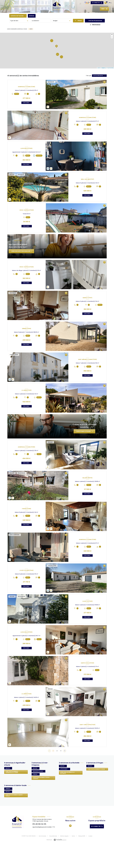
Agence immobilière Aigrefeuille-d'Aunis (17, 29)
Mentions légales (64, 836)
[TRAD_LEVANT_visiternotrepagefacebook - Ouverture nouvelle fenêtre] (70, 825)
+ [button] (111, 35)
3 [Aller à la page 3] (60, 751)
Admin (73, 836)
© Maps (103, 67)
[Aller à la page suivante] (64, 751)
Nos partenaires (53, 836)
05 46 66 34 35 (39, 824)
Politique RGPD (81, 836)
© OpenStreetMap (110, 67)
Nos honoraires (42, 836)
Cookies (90, 836)
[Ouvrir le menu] (104, 9)
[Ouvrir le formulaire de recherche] (78, 20)
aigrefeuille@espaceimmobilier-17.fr (43, 827)
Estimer (31, 16)
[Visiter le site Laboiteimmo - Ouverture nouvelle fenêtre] (60, 840)
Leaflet (98, 67)
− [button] (111, 37)
